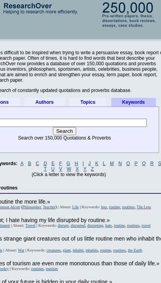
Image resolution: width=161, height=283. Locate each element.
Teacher (49, 207)
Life (75, 207)
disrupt (63, 225)
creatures (54, 250)
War (21, 250)
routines (128, 207)
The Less (144, 207)
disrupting (95, 225)
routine (114, 207)
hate (108, 225)
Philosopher (31, 207)
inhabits (92, 250)
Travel (30, 225)
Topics (87, 102)
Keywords (133, 102)
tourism (52, 268)
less (104, 207)
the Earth (135, 250)
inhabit (78, 250)
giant (67, 250)
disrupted (78, 225)
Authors (45, 102)
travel (146, 225)
